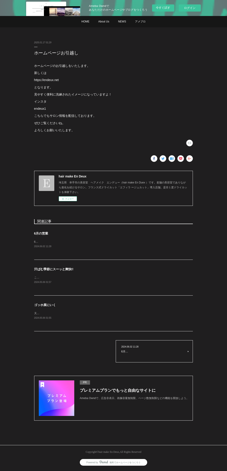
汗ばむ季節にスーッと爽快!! (53, 269)
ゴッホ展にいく (45, 305)
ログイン (190, 8)
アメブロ (140, 21)
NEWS (122, 21)
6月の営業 (41, 233)
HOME (85, 21)
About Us (103, 21)
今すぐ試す (163, 7)
